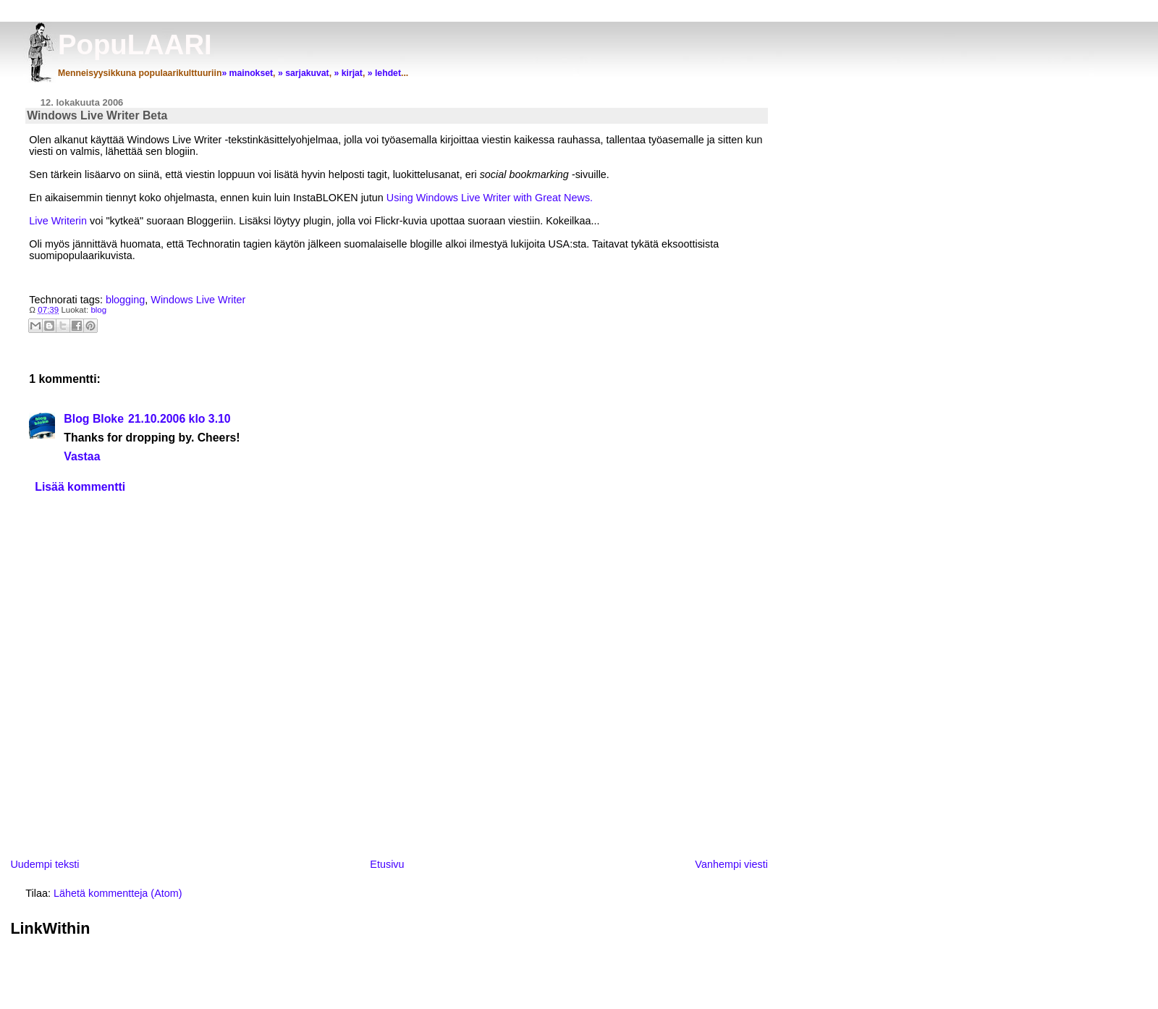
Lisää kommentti (80, 487)
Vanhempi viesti (731, 864)
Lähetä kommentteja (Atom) (118, 893)
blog (98, 309)
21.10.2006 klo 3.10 (179, 419)
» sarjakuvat (303, 73)
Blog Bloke (94, 419)
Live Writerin (59, 221)
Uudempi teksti (44, 864)
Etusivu (387, 864)
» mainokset (247, 73)
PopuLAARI (135, 44)
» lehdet (384, 73)
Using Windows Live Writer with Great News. (489, 197)
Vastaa (82, 456)
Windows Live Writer (198, 299)
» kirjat (348, 73)
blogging (125, 299)
